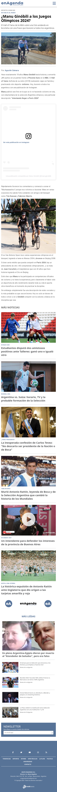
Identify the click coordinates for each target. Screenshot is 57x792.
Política (50, 759)
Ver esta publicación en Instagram (16, 142)
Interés (23, 759)
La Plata (42, 759)
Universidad (27, 761)
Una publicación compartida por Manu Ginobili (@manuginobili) (28, 176)
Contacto (27, 764)
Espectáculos (32, 759)
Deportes (16, 759)
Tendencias (7, 759)
